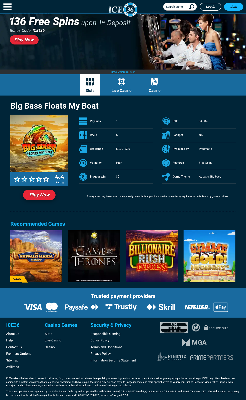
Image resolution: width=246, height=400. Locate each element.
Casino (154, 90)
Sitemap (12, 360)
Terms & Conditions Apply (123, 72)
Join (233, 6)
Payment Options (18, 354)
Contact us (14, 347)
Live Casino (121, 90)
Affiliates (12, 367)
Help (9, 340)
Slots (90, 90)
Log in (210, 6)
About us (12, 334)
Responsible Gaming (106, 334)
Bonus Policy (100, 340)
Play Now (39, 195)
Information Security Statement (113, 360)
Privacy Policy (101, 354)
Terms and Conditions (106, 347)
